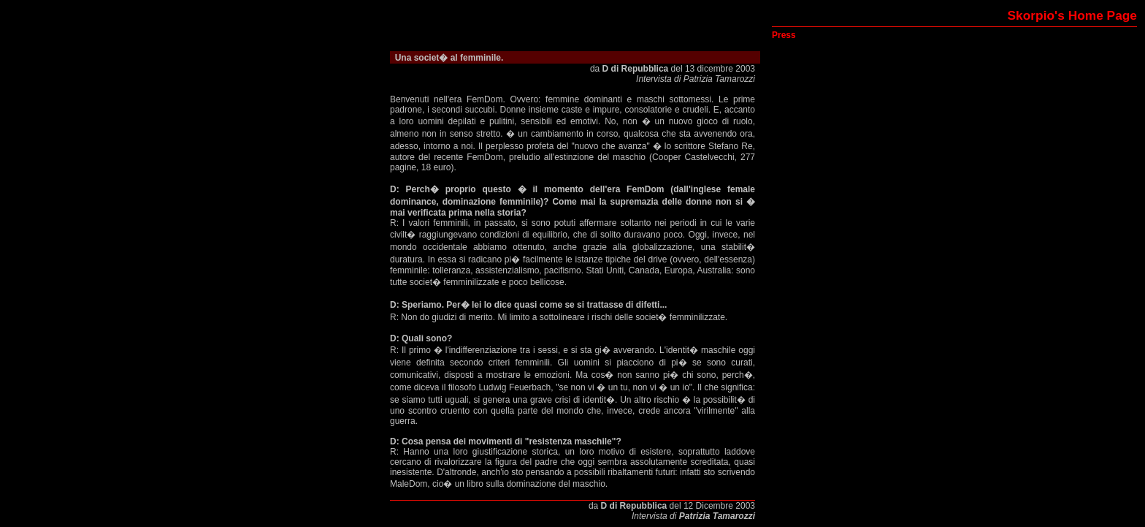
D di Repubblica (635, 69)
